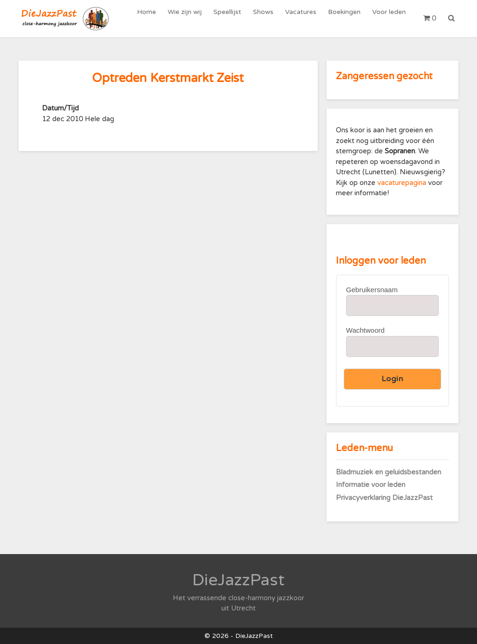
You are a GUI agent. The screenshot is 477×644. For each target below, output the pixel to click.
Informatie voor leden (370, 484)
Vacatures (304, 18)
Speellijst (234, 18)
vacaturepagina (402, 182)
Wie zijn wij (193, 18)
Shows (268, 18)
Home (155, 18)
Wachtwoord (365, 330)
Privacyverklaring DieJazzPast (384, 497)
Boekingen (346, 18)
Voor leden (390, 18)
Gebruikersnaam (372, 290)
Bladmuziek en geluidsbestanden (388, 472)
